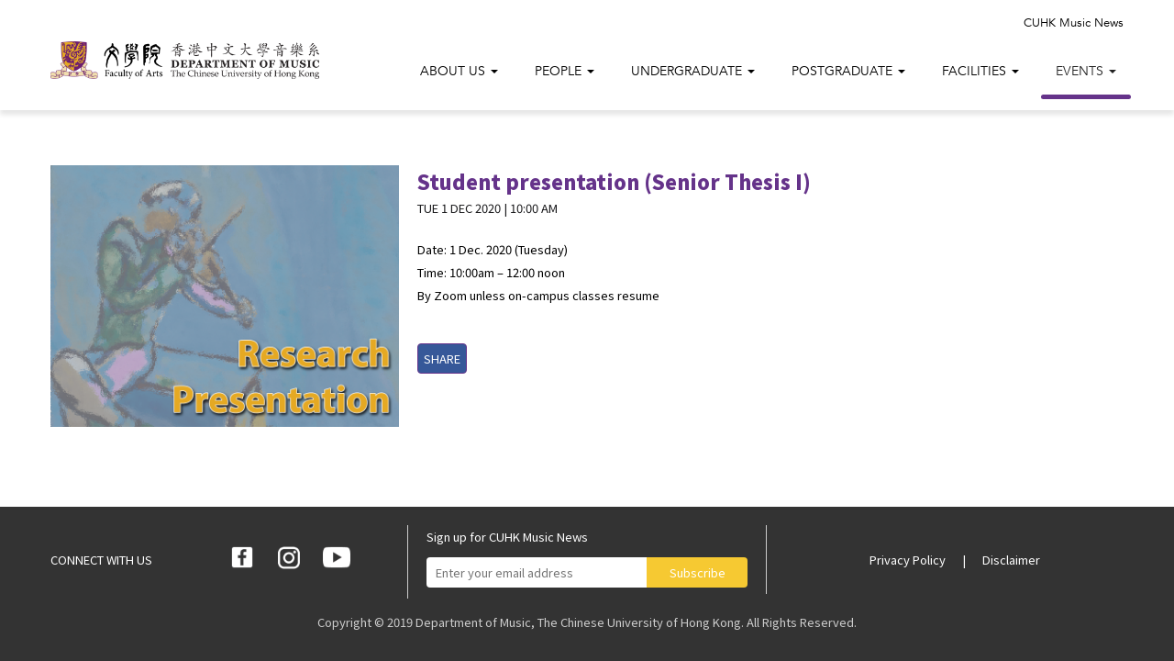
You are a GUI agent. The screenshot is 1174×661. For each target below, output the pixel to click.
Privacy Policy (908, 559)
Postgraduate (848, 71)
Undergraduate (693, 71)
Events (1086, 71)
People (564, 71)
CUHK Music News (1074, 23)
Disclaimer (1011, 559)
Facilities (980, 71)
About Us (459, 71)
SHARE (442, 358)
